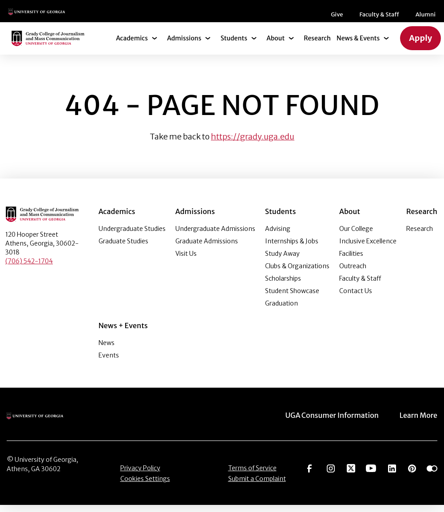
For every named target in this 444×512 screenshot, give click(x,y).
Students (236, 45)
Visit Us (186, 261)
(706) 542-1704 (29, 268)
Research (318, 45)
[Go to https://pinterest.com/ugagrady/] (412, 474)
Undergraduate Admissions (215, 236)
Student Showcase (292, 298)
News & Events (359, 45)
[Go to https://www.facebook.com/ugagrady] (309, 474)
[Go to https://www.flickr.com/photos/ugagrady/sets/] (432, 474)
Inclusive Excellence (367, 248)
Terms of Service (252, 475)
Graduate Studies (123, 248)
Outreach (352, 273)
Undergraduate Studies (132, 236)
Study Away (282, 261)
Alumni (256, 18)
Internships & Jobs (291, 248)
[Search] (422, 15)
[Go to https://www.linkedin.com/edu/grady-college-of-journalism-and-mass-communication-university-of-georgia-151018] (392, 474)
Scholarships (283, 286)
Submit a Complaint (257, 485)
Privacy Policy (140, 475)
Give (171, 18)
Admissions (189, 45)
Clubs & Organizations (297, 273)
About (277, 45)
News (107, 350)
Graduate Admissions (206, 248)
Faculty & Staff (211, 18)
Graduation (281, 310)
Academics (137, 45)
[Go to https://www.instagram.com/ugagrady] (330, 474)
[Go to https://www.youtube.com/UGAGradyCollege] (371, 474)
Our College (356, 236)
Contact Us (355, 298)
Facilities (351, 261)
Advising (277, 236)
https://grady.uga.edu (252, 144)
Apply (421, 45)
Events (109, 362)
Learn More (419, 422)
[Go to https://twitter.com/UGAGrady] (351, 474)
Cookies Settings (145, 485)
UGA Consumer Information (337, 422)
